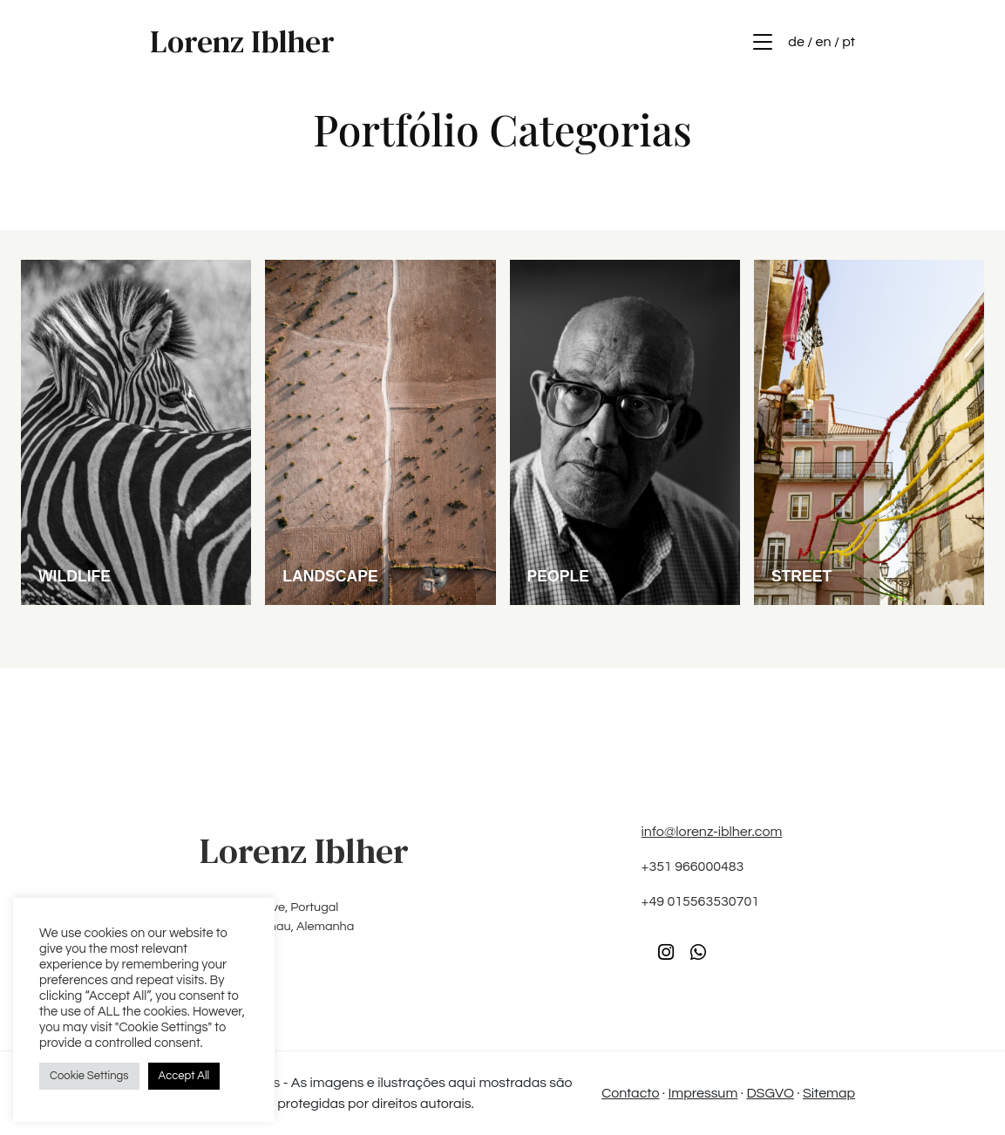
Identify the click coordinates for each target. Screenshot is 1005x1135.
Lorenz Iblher (242, 42)
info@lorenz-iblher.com (712, 832)
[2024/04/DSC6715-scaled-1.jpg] (136, 431)
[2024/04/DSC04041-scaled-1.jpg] (380, 431)
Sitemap (829, 1093)
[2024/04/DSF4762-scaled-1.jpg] (625, 431)
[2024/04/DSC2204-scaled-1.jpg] (869, 431)
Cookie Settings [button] (89, 1076)
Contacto (630, 1093)
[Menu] (762, 42)
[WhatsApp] (698, 953)
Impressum (703, 1093)
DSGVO (770, 1093)
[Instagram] (666, 953)
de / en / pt (821, 42)
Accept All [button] (184, 1076)
